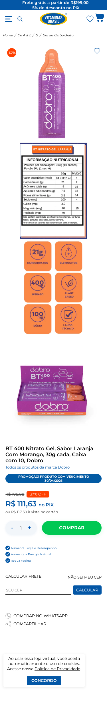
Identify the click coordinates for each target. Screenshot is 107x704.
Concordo (44, 680)
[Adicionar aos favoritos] (97, 51)
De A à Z (24, 35)
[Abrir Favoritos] (90, 19)
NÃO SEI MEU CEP (85, 577)
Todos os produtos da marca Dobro (37, 467)
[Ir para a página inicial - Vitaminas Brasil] (54, 19)
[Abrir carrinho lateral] (100, 19)
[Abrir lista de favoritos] (90, 19)
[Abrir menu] (8, 19)
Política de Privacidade (57, 668)
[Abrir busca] (20, 19)
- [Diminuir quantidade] (12, 527)
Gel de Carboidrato (58, 35)
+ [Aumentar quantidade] (29, 527)
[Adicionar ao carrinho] (71, 528)
